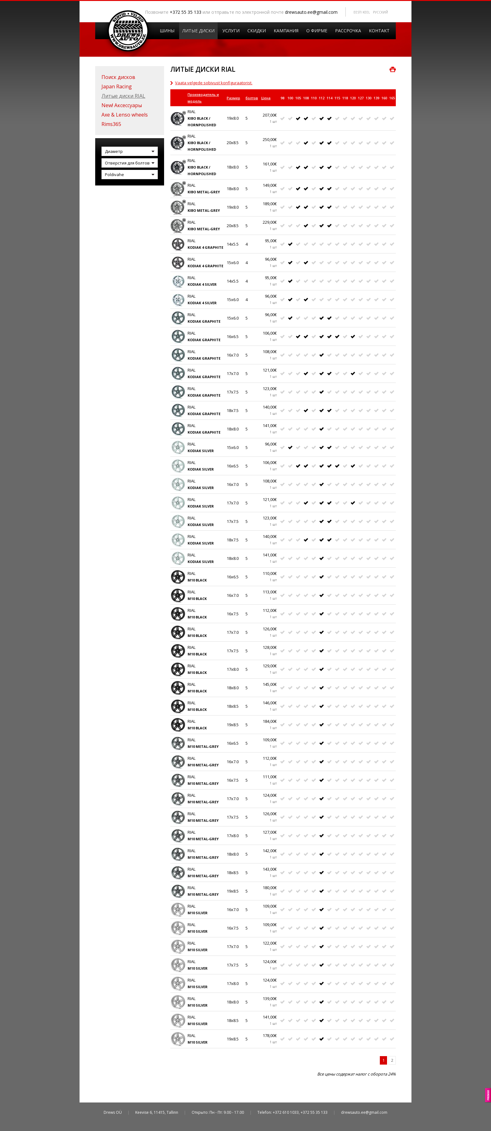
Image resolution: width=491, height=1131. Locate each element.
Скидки (256, 31)
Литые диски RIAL (123, 95)
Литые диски (198, 31)
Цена (266, 98)
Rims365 (111, 124)
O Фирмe (316, 31)
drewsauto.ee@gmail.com (311, 12)
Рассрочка (348, 31)
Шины (167, 31)
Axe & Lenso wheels (124, 114)
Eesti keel (362, 12)
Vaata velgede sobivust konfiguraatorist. (213, 83)
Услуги (231, 31)
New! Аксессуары (121, 105)
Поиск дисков (118, 77)
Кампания (286, 31)
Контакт (379, 31)
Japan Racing (116, 86)
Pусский (380, 12)
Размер (233, 98)
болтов (252, 98)
